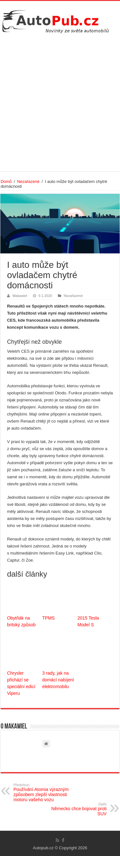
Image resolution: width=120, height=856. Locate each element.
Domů (6, 181)
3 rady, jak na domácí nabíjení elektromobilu (58, 680)
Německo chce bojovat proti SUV (74, 809)
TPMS (48, 618)
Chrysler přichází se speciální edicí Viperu (21, 683)
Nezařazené (28, 181)
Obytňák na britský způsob (21, 621)
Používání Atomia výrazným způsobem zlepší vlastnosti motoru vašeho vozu (46, 792)
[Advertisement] (60, 101)
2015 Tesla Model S (88, 621)
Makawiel (19, 296)
